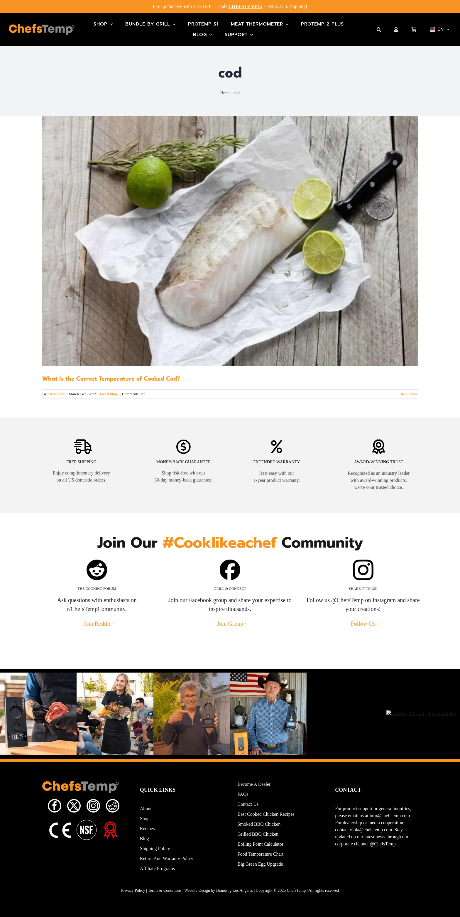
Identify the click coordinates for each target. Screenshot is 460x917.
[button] (379, 29)
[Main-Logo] (42, 27)
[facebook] (54, 813)
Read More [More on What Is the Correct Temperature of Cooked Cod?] (409, 394)
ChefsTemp (56, 394)
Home (225, 93)
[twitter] (74, 813)
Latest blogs (109, 394)
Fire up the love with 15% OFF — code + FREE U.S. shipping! (230, 6)
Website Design (197, 898)
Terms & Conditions (164, 898)
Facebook (200, 607)
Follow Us (363, 631)
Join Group (230, 631)
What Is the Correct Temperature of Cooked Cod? (111, 379)
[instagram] (93, 813)
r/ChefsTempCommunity (96, 616)
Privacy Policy (133, 898)
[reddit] (112, 813)
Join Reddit (96, 631)
